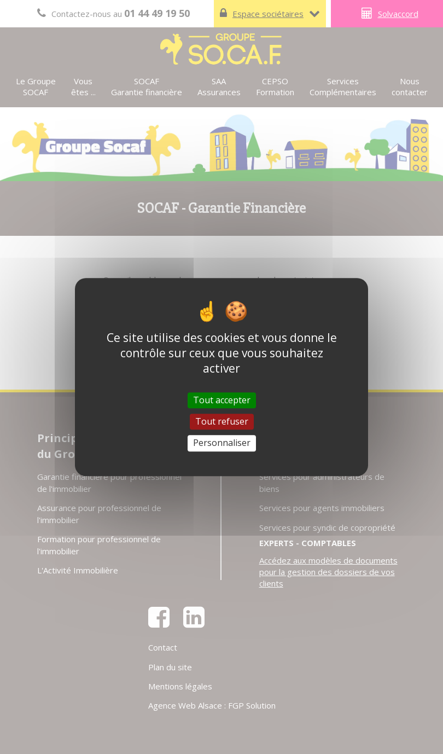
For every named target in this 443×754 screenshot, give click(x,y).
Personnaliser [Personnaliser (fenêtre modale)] (221, 443)
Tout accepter (221, 400)
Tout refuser (221, 421)
